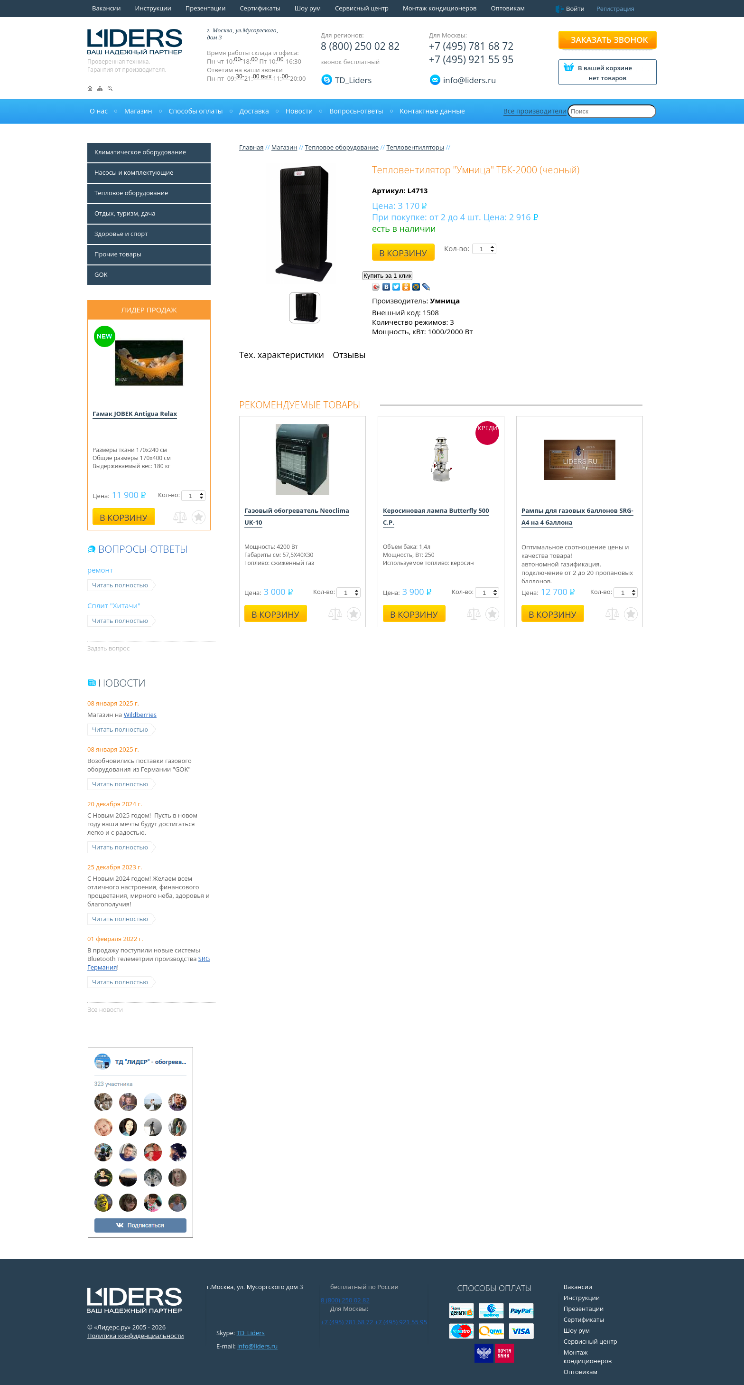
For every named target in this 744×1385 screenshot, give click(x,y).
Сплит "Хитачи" (113, 605)
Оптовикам (507, 8)
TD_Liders (353, 80)
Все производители (535, 110)
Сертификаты (260, 8)
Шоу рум (308, 8)
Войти (575, 8)
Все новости (105, 1009)
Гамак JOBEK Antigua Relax (135, 413)
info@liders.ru (257, 1346)
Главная (251, 147)
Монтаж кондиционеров (440, 8)
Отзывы (349, 354)
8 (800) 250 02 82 (360, 46)
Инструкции (153, 8)
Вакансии (106, 8)
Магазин (284, 147)
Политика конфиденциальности (135, 1335)
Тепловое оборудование (342, 147)
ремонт (100, 570)
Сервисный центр (362, 8)
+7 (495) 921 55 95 (471, 59)
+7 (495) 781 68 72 (471, 46)
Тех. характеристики (281, 354)
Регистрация (615, 8)
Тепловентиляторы (415, 147)
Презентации (206, 8)
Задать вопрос (108, 648)
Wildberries (140, 714)
